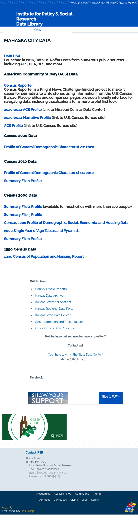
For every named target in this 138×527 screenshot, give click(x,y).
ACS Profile (13, 126)
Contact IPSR (34, 452)
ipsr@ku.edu (36, 458)
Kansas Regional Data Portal (54, 308)
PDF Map (28, 511)
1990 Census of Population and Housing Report (44, 256)
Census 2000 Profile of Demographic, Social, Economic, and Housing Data (66, 223)
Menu (37, 29)
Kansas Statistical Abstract (53, 302)
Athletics (44, 499)
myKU (75, 3)
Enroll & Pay (110, 3)
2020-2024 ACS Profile (23, 109)
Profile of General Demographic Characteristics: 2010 (49, 173)
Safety (95, 499)
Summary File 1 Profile (23, 181)
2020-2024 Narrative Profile (27, 118)
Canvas (95, 3)
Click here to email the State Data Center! (75, 354)
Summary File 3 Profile (23, 214)
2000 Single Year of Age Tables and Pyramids (41, 231)
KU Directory (128, 3)
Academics (43, 493)
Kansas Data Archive (49, 295)
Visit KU (7, 507)
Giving (74, 499)
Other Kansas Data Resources (55, 328)
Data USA (12, 56)
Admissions (82, 493)
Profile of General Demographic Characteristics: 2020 (49, 147)
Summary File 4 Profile (23, 206)
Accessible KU (62, 493)
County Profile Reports (51, 289)
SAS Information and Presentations (59, 322)
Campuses (60, 499)
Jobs (84, 499)
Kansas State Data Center (53, 315)
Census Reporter (18, 85)
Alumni (97, 493)
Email (84, 3)
